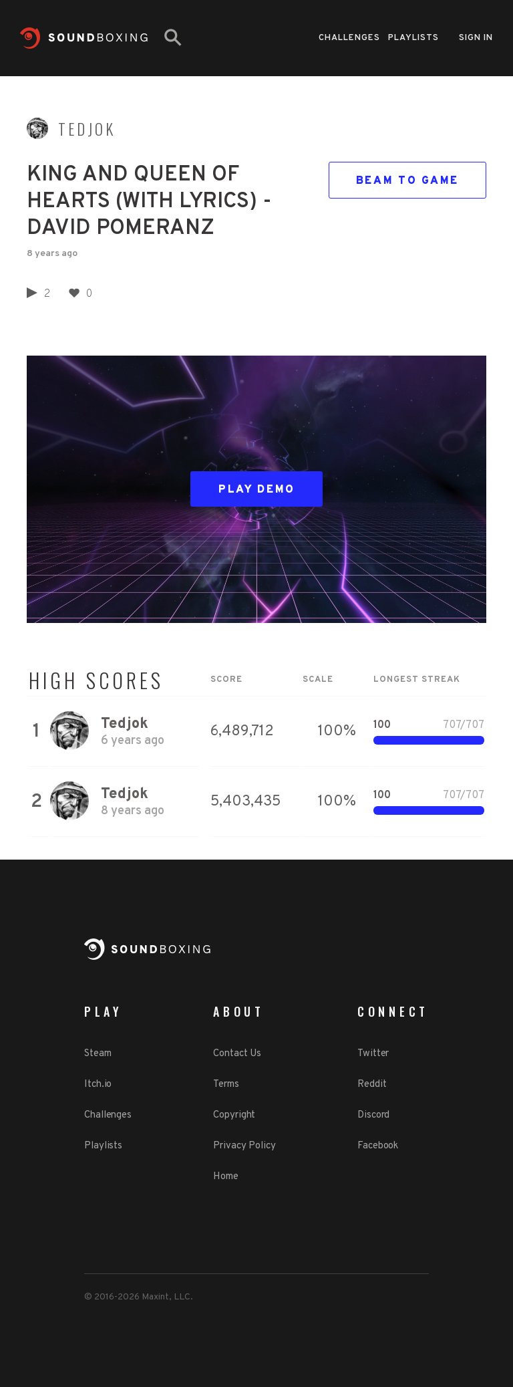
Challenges (349, 38)
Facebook (377, 1146)
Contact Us (237, 1053)
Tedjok (86, 129)
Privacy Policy (244, 1146)
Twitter (373, 1053)
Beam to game (407, 181)
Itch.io (98, 1084)
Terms (226, 1084)
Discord (373, 1115)
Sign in (476, 38)
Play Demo (256, 490)
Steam (98, 1053)
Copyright (234, 1115)
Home (225, 1176)
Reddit (371, 1084)
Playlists (413, 38)
